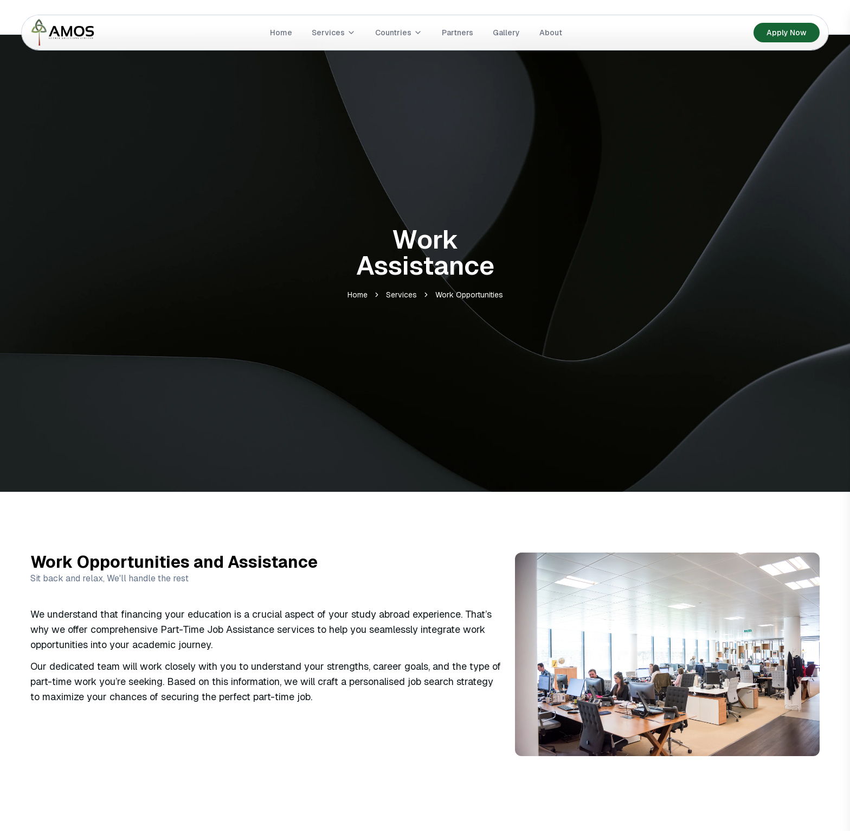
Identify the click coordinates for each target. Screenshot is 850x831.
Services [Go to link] (334, 32)
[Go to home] (62, 32)
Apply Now (787, 32)
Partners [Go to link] (457, 32)
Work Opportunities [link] (469, 295)
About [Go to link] (550, 32)
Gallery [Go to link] (506, 32)
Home (357, 295)
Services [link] (401, 295)
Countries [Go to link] (398, 32)
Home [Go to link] (281, 32)
